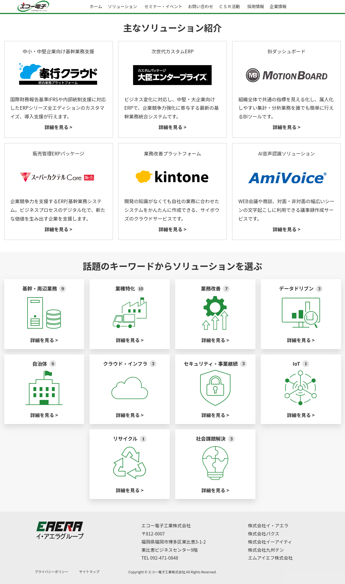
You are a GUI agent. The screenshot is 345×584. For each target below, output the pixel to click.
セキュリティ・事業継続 (215, 363)
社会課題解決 (215, 438)
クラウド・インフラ (129, 363)
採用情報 (255, 6)
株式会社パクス (264, 533)
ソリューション (122, 6)
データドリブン (301, 288)
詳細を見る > (58, 126)
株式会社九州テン (266, 549)
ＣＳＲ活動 (229, 6)
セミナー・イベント (163, 6)
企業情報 (278, 6)
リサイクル (129, 438)
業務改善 (215, 288)
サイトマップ (89, 571)
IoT (301, 363)
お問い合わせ (200, 6)
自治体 (44, 363)
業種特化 (129, 288)
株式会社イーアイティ (270, 541)
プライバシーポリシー (51, 571)
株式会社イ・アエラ (268, 525)
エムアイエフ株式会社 (270, 557)
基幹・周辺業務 (44, 288)
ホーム (96, 6)
